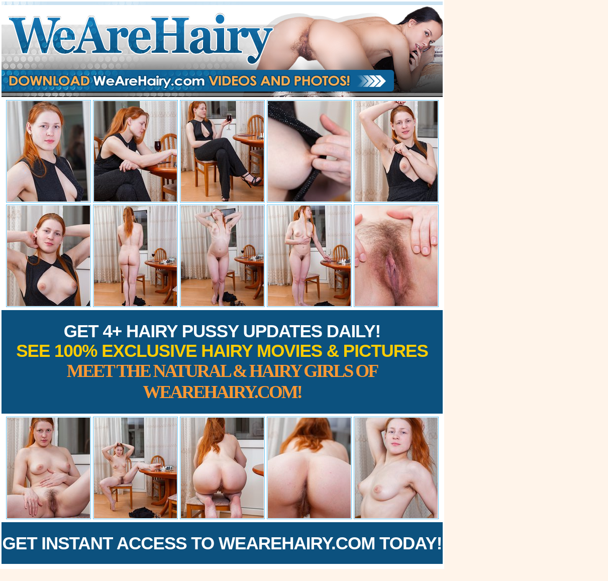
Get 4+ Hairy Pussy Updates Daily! (222, 361)
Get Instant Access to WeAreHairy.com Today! (222, 543)
